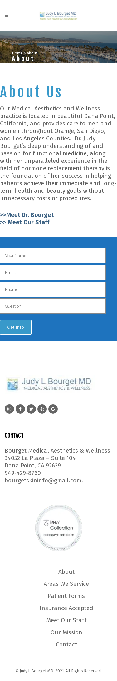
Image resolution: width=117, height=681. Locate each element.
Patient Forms (66, 596)
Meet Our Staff (66, 620)
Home (17, 53)
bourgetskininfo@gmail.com (43, 480)
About (66, 571)
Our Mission (66, 632)
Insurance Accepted (66, 608)
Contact (66, 644)
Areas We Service (66, 583)
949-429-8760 (23, 473)
